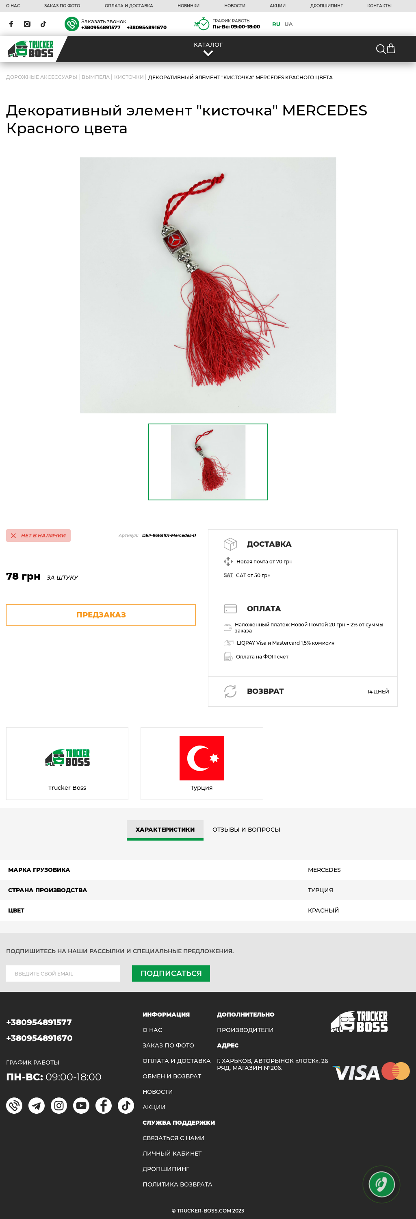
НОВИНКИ (188, 6)
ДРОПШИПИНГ (326, 6)
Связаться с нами (174, 1138)
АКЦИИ (278, 6)
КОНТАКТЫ (379, 6)
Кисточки (129, 77)
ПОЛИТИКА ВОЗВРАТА (177, 1184)
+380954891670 (147, 27)
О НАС (13, 6)
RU (276, 24)
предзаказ (101, 615)
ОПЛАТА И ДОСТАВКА (129, 6)
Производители (245, 1030)
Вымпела (96, 77)
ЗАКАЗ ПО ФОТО (62, 6)
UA (288, 24)
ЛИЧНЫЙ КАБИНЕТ (172, 1153)
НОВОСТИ (234, 6)
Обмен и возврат (172, 1076)
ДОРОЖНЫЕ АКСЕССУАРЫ (41, 77)
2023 (238, 1211)
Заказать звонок (103, 21)
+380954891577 (101, 27)
